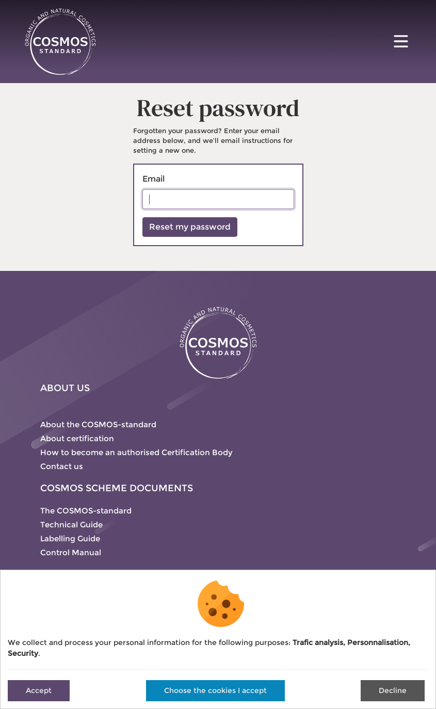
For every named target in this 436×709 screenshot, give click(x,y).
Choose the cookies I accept (215, 690)
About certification (77, 438)
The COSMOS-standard (86, 510)
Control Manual (70, 552)
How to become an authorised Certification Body (136, 452)
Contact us (61, 466)
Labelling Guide (70, 538)
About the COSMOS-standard (98, 424)
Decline (393, 690)
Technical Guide (71, 524)
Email (153, 179)
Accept (39, 690)
